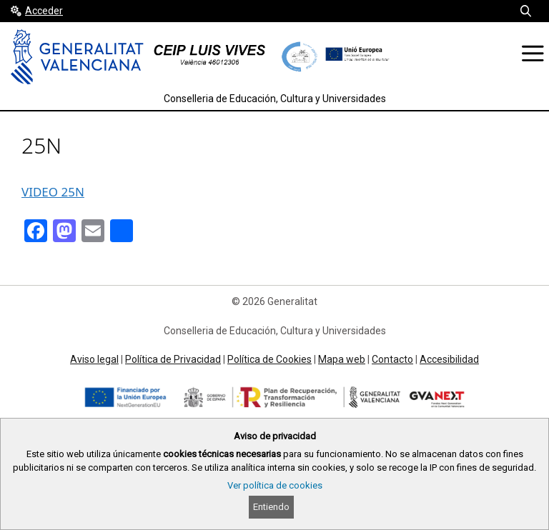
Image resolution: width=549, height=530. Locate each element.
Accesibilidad (449, 359)
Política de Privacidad (173, 359)
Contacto (392, 359)
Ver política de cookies (274, 485)
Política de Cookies (269, 359)
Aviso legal (94, 359)
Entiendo (271, 506)
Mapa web (341, 359)
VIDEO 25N (52, 192)
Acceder (44, 10)
